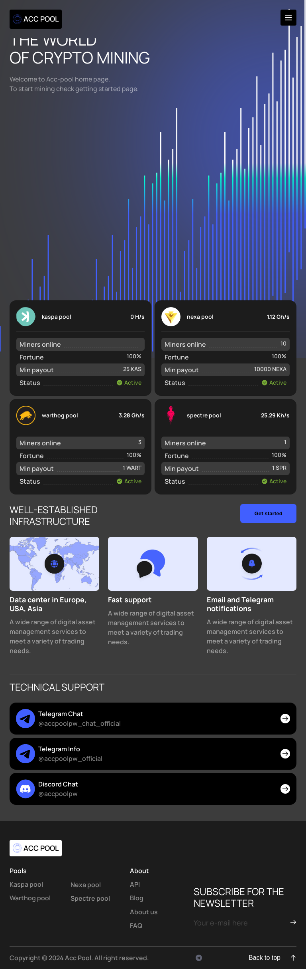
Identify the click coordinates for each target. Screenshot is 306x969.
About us (144, 911)
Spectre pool (90, 898)
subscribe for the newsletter (239, 897)
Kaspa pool (26, 884)
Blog (136, 898)
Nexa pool (86, 884)
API (135, 884)
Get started (268, 513)
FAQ (136, 925)
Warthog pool (30, 898)
